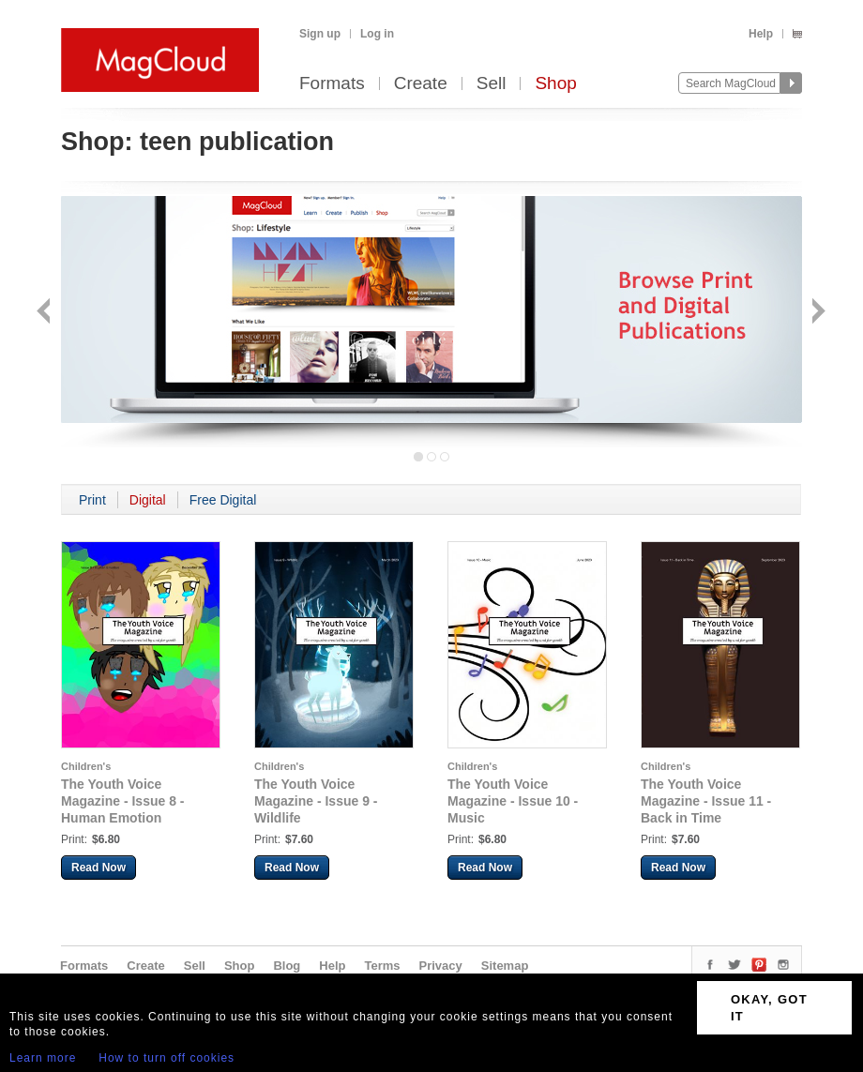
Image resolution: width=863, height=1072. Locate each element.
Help (761, 33)
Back (45, 313)
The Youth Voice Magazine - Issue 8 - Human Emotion (122, 801)
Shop (555, 84)
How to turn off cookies (166, 1057)
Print (92, 499)
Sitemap (505, 966)
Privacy (440, 966)
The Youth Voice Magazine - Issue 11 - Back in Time (706, 801)
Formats (332, 84)
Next (816, 313)
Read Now (98, 867)
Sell (492, 84)
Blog (286, 966)
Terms (382, 966)
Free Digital (223, 499)
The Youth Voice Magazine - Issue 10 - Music (512, 801)
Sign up (320, 33)
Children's (86, 766)
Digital (147, 499)
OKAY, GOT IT (769, 1007)
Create (420, 84)
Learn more (42, 1057)
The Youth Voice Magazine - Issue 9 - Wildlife (315, 801)
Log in (377, 33)
